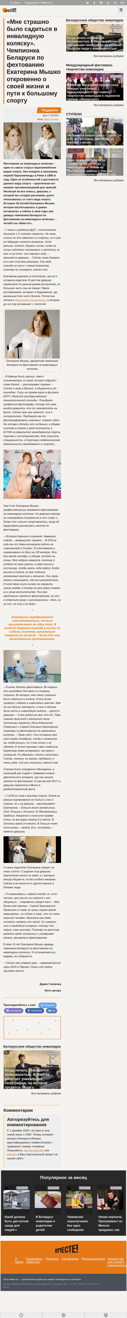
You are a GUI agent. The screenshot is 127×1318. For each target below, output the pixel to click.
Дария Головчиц (51, 119)
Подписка (52, 1259)
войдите (12, 1154)
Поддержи (50, 110)
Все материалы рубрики (46, 1093)
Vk (51, 1010)
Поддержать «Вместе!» (38, 2)
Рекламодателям (93, 1259)
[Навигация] (121, 10)
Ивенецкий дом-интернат (30, 300)
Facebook (34, 1010)
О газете (15, 2)
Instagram (13, 1010)
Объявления (70, 1259)
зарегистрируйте (33, 1150)
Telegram (48, 1005)
